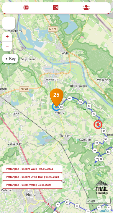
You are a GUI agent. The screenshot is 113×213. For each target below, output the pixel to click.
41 (109, 207)
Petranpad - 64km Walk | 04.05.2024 (28, 184)
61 (80, 102)
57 (104, 131)
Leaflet (104, 210)
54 (95, 150)
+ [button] (7, 36)
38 (77, 205)
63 (61, 107)
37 (67, 202)
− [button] (7, 46)
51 (108, 152)
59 (94, 113)
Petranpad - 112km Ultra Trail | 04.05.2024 (32, 176)
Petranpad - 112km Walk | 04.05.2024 (29, 168)
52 (101, 159)
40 (99, 207)
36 (58, 204)
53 (97, 158)
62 (69, 98)
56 (105, 139)
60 (89, 105)
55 (97, 142)
